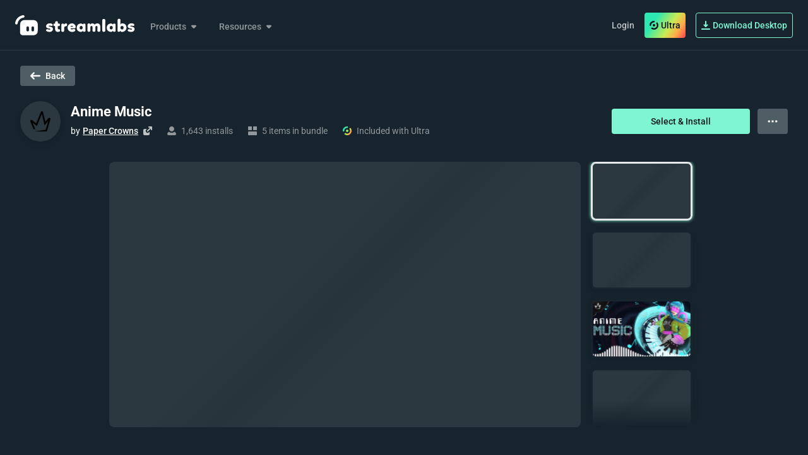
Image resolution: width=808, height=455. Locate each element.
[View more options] (773, 121)
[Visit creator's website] (147, 130)
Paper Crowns (110, 131)
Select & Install (681, 121)
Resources (246, 26)
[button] (641, 191)
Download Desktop (744, 25)
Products (174, 26)
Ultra (665, 25)
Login (623, 25)
